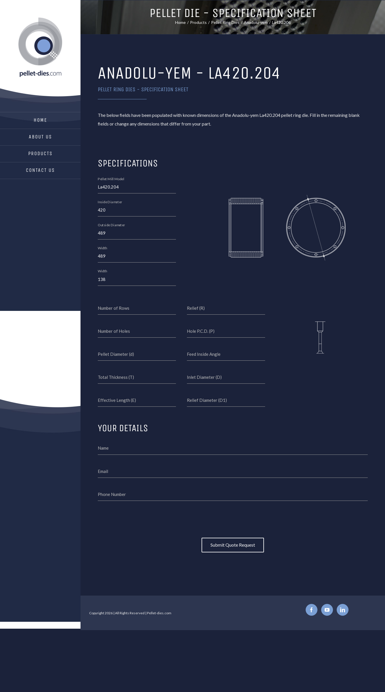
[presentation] (233, 520)
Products (40, 153)
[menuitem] (40, 120)
